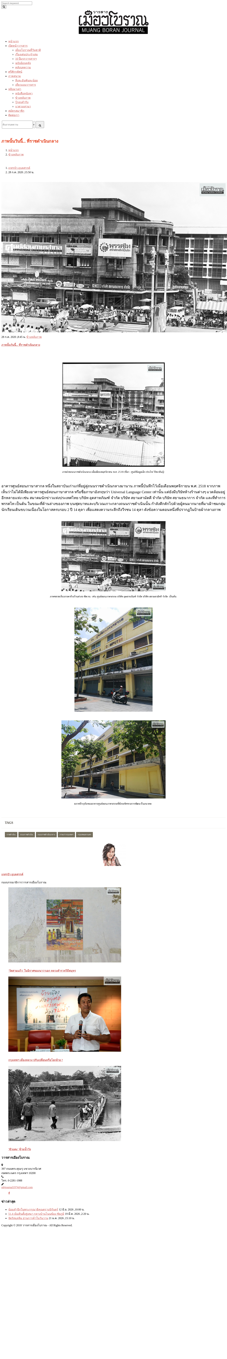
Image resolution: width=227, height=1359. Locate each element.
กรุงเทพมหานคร (84, 835)
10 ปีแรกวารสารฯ (26, 58)
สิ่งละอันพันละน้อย (26, 80)
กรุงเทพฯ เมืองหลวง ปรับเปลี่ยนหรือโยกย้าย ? (35, 1060)
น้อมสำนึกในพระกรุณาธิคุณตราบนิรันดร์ (33, 1209)
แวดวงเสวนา (23, 106)
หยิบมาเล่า (14, 89)
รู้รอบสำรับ (21, 102)
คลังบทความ (23, 67)
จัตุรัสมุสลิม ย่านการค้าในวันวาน (28, 1218)
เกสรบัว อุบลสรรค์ (19, 167)
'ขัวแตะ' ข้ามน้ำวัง (19, 1149)
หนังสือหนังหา (24, 93)
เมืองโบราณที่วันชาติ (28, 50)
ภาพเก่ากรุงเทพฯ (66, 835)
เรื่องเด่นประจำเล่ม (26, 54)
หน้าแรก (13, 41)
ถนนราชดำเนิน (26, 835)
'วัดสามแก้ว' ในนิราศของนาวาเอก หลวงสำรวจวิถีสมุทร (42, 970)
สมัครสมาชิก (16, 110)
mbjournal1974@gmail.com (17, 1187)
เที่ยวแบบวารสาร (25, 84)
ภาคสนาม (14, 76)
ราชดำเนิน (11, 835)
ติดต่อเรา (13, 115)
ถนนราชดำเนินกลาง (46, 835)
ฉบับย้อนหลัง (23, 63)
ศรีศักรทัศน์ (15, 71)
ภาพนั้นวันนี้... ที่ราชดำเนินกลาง (20, 344)
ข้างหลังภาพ (23, 97)
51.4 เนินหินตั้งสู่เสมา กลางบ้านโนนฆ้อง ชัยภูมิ (36, 1213)
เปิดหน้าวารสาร (18, 45)
